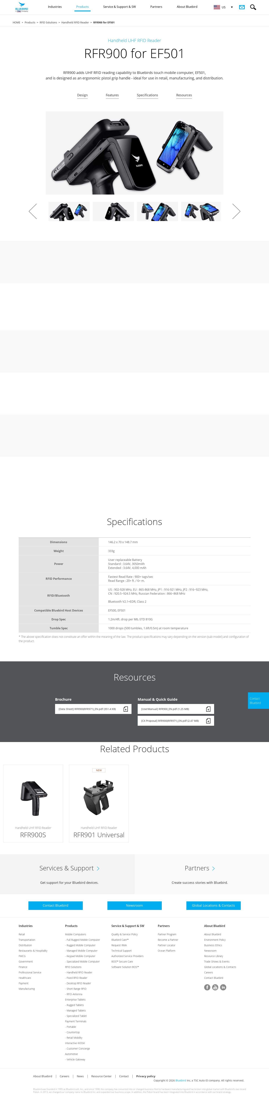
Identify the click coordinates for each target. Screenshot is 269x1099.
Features (112, 95)
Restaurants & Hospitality (33, 950)
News (80, 1076)
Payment (23, 983)
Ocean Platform (166, 950)
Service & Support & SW (127, 926)
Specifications (147, 95)
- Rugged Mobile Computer (80, 945)
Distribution (25, 945)
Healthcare (25, 978)
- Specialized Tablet (76, 1016)
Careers (208, 972)
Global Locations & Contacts (220, 967)
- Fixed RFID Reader (76, 978)
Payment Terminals (75, 1021)
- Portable (70, 1026)
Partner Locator (166, 945)
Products (30, 22)
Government (26, 961)
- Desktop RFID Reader (78, 983)
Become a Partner (168, 939)
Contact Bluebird (213, 978)
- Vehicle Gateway (75, 1059)
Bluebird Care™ (120, 939)
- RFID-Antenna (73, 994)
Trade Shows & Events (217, 961)
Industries (26, 926)
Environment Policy (215, 939)
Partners (164, 926)
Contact (124, 1076)
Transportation (27, 939)
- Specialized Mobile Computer (82, 961)
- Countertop (72, 1032)
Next (236, 211)
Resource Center (101, 1076)
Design (82, 95)
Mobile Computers (75, 934)
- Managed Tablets (75, 1010)
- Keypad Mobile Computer (80, 956)
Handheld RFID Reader (75, 22)
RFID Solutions (48, 22)
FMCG (22, 956)
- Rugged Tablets (74, 1005)
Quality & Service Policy (124, 934)
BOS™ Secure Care (122, 961)
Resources (184, 95)
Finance (23, 967)
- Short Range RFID (75, 988)
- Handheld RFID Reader (78, 972)
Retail (22, 934)
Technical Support (121, 950)
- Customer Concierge (77, 1048)
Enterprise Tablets (75, 999)
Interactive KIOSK (75, 1043)
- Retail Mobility (73, 1037)
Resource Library (213, 956)
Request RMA (119, 945)
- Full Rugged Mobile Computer (82, 939)
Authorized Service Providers (127, 956)
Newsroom (210, 950)
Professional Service (30, 972)
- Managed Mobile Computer (81, 950)
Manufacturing (27, 988)
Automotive (71, 1054)
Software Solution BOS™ (125, 967)
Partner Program (167, 934)
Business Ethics (213, 945)
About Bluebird (214, 926)
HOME (16, 22)
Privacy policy (145, 1076)
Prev (33, 211)
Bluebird (181, 1080)
